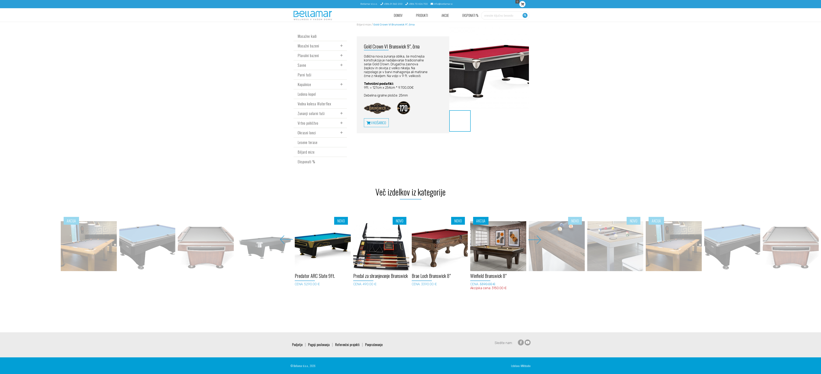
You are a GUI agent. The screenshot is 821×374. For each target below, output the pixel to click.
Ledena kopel (307, 94)
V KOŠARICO (376, 122)
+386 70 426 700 (416, 3)
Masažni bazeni (308, 45)
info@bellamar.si (442, 3)
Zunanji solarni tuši (311, 113)
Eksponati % (470, 15)
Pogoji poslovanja (319, 344)
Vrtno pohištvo (308, 123)
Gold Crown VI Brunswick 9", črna (394, 24)
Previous (286, 240)
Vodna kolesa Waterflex (314, 103)
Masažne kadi (307, 36)
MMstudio (526, 366)
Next (534, 240)
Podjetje (297, 344)
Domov (398, 15)
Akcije (445, 15)
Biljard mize (306, 152)
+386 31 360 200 (391, 3)
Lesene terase (308, 142)
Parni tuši (304, 74)
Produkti (422, 15)
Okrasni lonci (307, 132)
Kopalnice (304, 84)
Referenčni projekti (347, 344)
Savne (302, 65)
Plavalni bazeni (308, 55)
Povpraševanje (374, 344)
